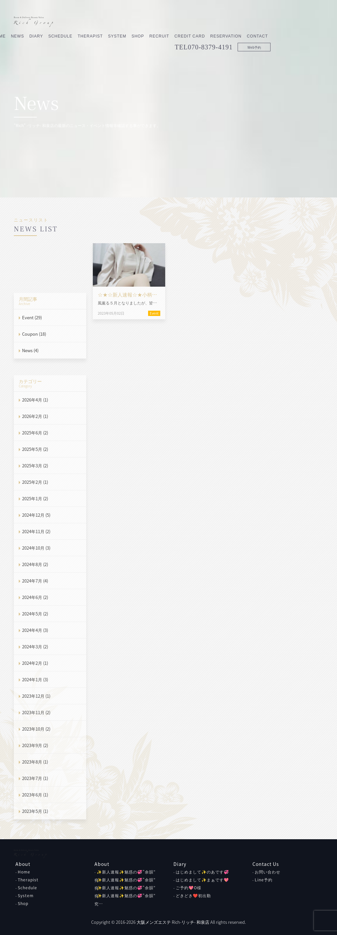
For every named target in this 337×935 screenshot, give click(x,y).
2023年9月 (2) (35, 745)
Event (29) (32, 317)
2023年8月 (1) (35, 762)
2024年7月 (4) (35, 581)
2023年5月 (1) (35, 811)
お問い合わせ (267, 872)
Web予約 (307, 33)
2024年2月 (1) (35, 663)
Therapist (142, 22)
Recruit (212, 22)
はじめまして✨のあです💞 (202, 872)
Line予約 (263, 880)
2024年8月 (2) (35, 564)
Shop (190, 22)
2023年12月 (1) (36, 696)
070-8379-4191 (263, 33)
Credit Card (242, 22)
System (170, 22)
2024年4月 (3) (35, 630)
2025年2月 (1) (35, 482)
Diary (88, 22)
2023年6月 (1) (35, 795)
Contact (310, 22)
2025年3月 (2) (35, 465)
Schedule (113, 22)
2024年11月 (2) (36, 531)
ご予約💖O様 (188, 888)
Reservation (278, 22)
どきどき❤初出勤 (193, 895)
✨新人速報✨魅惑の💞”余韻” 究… (125, 900)
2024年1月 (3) (35, 679)
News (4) (30, 350)
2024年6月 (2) (35, 597)
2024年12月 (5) (36, 515)
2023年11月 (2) (36, 712)
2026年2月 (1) (35, 416)
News (70, 22)
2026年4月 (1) (35, 400)
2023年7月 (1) (35, 778)
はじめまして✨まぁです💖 (202, 880)
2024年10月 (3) (36, 548)
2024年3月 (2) (35, 646)
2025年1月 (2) (35, 498)
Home (24, 872)
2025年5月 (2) (35, 449)
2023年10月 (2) (36, 729)
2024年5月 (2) (35, 613)
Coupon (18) (34, 334)
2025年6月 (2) (35, 432)
